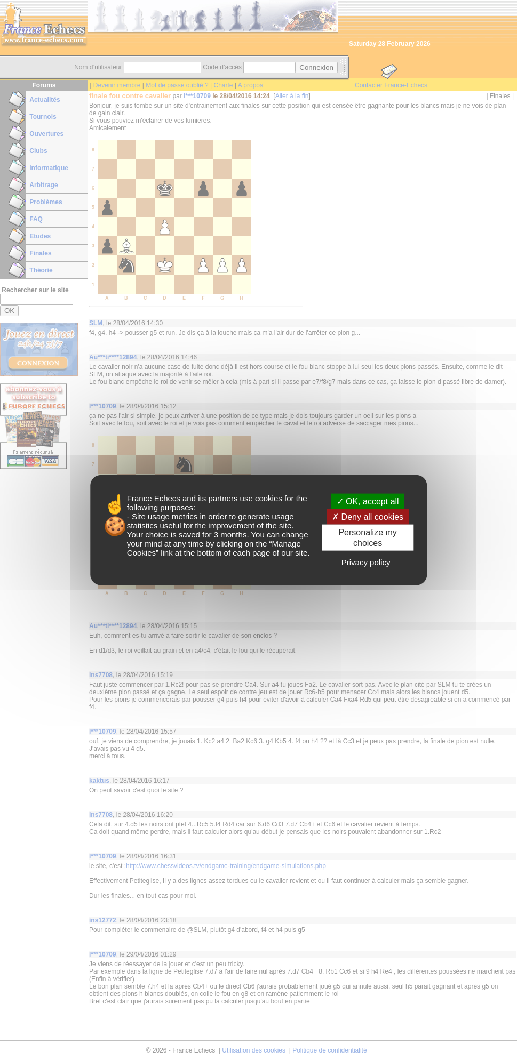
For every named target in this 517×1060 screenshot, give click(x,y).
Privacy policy (366, 561)
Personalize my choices (367, 537)
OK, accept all (368, 501)
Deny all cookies (367, 516)
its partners (217, 498)
